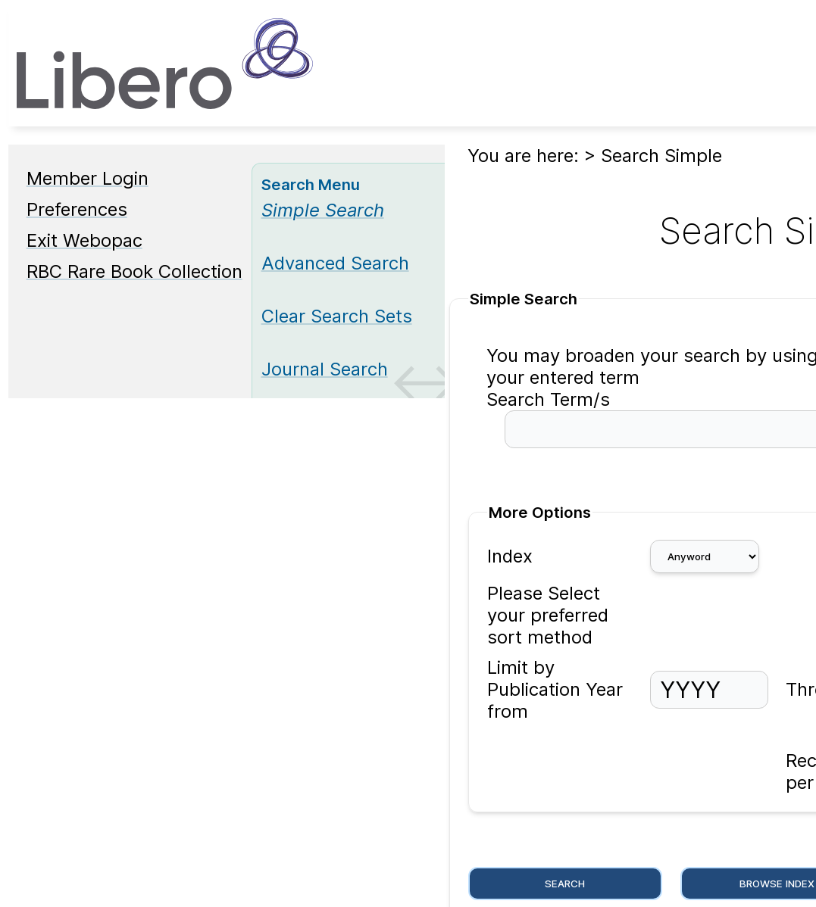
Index (510, 556)
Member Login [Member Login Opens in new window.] (88, 178)
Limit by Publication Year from (555, 689)
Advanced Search (335, 263)
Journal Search (324, 369)
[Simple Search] (322, 210)
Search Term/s (548, 399)
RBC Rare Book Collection (134, 271)
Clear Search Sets (336, 316)
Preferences (77, 209)
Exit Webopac (84, 240)
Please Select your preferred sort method (547, 615)
